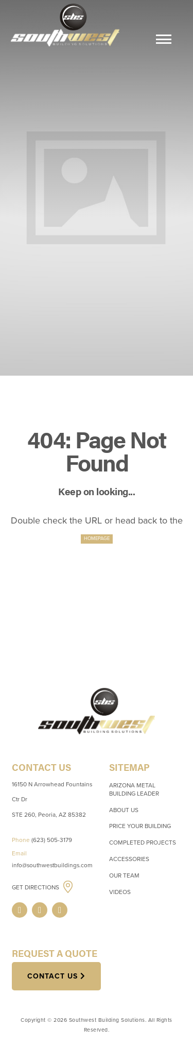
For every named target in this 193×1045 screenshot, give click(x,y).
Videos (120, 892)
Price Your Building (140, 826)
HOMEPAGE (97, 538)
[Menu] (163, 41)
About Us (123, 810)
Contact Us (52, 976)
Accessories (129, 859)
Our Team (124, 875)
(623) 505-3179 (51, 840)
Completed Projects (142, 842)
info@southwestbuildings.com (52, 865)
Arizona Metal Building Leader (134, 789)
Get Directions (36, 887)
